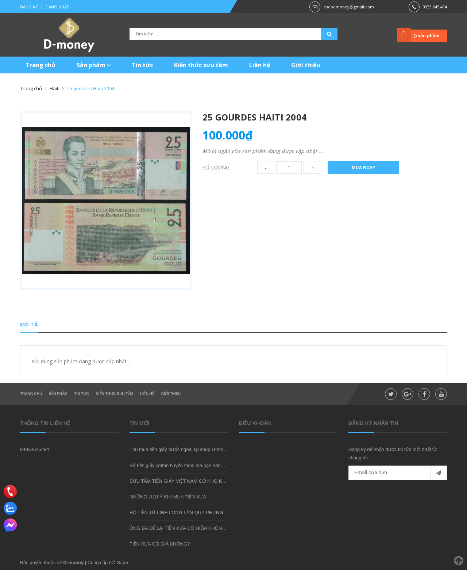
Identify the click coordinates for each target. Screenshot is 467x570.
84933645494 (34, 449)
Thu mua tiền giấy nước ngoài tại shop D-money (180, 449)
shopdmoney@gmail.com (349, 6)
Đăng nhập (57, 6)
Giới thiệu (305, 65)
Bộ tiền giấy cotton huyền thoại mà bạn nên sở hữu (183, 465)
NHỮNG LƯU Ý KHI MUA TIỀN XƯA (168, 497)
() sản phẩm (426, 35)
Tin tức (142, 65)
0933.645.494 (435, 6)
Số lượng (215, 167)
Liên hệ (259, 65)
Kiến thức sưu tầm (201, 65)
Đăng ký (29, 6)
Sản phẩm (94, 65)
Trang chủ (40, 65)
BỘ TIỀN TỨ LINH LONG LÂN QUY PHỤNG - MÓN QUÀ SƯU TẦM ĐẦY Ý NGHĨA (217, 512)
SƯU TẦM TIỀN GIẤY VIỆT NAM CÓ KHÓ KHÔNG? (184, 481)
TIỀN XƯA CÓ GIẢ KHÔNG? (160, 544)
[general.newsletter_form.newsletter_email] (397, 473)
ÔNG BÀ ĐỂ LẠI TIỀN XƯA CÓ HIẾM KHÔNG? (179, 528)
